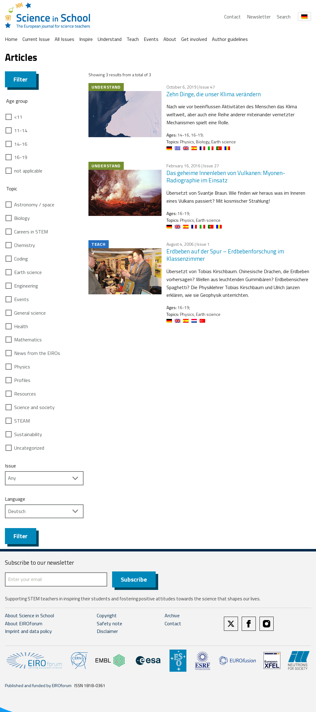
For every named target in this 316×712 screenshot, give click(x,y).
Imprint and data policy (28, 631)
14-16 (20, 144)
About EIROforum (23, 623)
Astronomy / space (34, 204)
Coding (21, 258)
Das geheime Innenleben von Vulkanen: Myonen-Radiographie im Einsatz (225, 176)
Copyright (107, 615)
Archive (172, 615)
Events (151, 39)
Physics (22, 366)
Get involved (194, 39)
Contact (232, 16)
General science (30, 312)
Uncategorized (29, 447)
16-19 (20, 157)
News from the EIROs (37, 353)
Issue (10, 465)
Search (284, 16)
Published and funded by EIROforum (38, 685)
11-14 (20, 130)
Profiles (22, 380)
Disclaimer (107, 631)
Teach (133, 39)
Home (11, 39)
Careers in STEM (31, 231)
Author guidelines (230, 39)
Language (15, 499)
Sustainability (28, 434)
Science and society (34, 407)
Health (21, 326)
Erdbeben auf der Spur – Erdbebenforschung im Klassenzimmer (225, 255)
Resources (25, 393)
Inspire (86, 39)
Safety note (109, 623)
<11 (18, 117)
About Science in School (29, 615)
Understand (110, 39)
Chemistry (24, 245)
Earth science (28, 272)
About (169, 39)
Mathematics (28, 339)
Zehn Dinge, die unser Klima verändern (213, 93)
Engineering (26, 285)
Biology (22, 218)
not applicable (28, 170)
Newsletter (259, 16)
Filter (21, 79)
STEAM (22, 420)
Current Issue (36, 39)
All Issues (64, 39)
